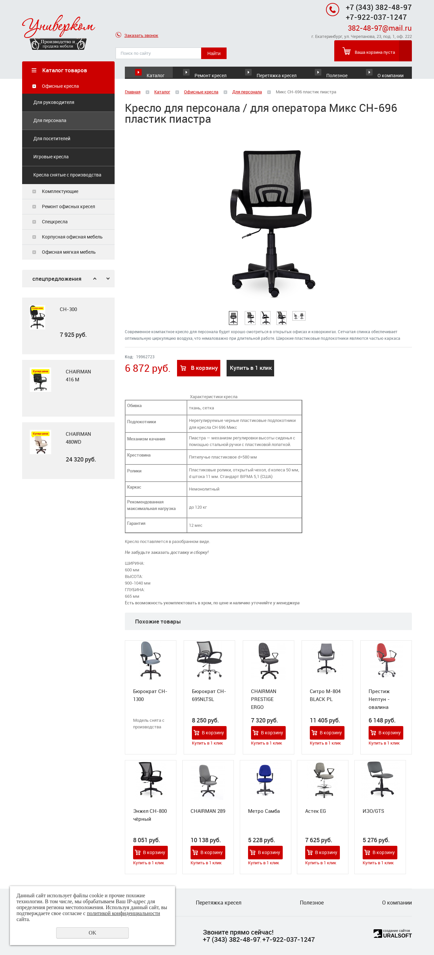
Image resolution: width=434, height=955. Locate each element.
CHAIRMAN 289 (208, 811)
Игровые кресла (51, 157)
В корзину (204, 368)
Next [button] (108, 279)
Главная (132, 92)
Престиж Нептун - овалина (379, 699)
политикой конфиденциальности (123, 913)
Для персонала (49, 120)
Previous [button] (94, 279)
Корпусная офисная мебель (72, 237)
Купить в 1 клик (251, 368)
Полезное (329, 70)
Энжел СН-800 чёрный (150, 815)
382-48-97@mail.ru (380, 28)
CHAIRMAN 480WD (78, 438)
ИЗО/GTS (373, 811)
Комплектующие (60, 191)
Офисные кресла (60, 86)
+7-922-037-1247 (288, 939)
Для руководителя (53, 102)
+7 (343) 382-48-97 (379, 7)
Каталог (155, 70)
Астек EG (315, 811)
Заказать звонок (137, 35)
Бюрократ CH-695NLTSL (209, 695)
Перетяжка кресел (274, 70)
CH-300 (68, 309)
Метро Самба (264, 811)
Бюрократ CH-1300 (150, 695)
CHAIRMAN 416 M (78, 375)
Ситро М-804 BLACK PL (325, 695)
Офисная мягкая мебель (69, 252)
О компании (389, 70)
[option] (68, 326)
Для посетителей (51, 139)
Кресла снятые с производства (67, 175)
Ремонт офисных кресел (68, 207)
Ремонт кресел (220, 70)
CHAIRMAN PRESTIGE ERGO (263, 699)
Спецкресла (55, 222)
